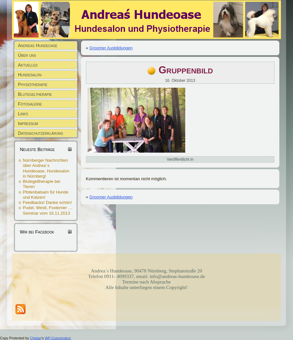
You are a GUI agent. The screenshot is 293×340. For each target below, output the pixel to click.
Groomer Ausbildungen (111, 47)
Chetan (35, 338)
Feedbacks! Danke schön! (47, 202)
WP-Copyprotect (58, 338)
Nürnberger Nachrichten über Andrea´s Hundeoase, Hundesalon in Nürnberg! (46, 168)
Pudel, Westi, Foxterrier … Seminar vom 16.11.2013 (47, 210)
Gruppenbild (186, 70)
